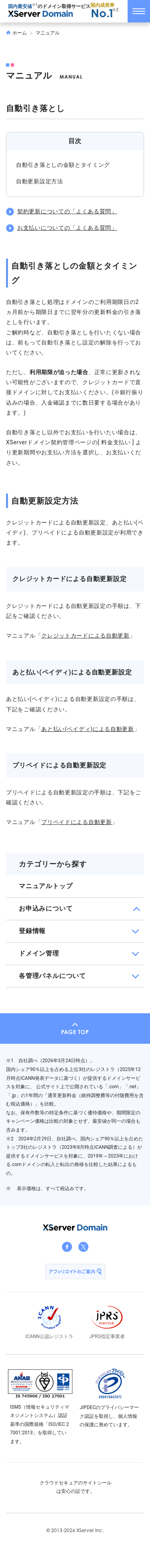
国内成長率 (102, 11)
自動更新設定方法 (39, 181)
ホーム (16, 33)
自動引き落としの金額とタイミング (63, 165)
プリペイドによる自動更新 (76, 822)
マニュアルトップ (45, 886)
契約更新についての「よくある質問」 (67, 211)
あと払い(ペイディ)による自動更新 (87, 729)
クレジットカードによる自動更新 (85, 635)
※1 (35, 5)
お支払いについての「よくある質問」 (67, 228)
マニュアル (48, 33)
